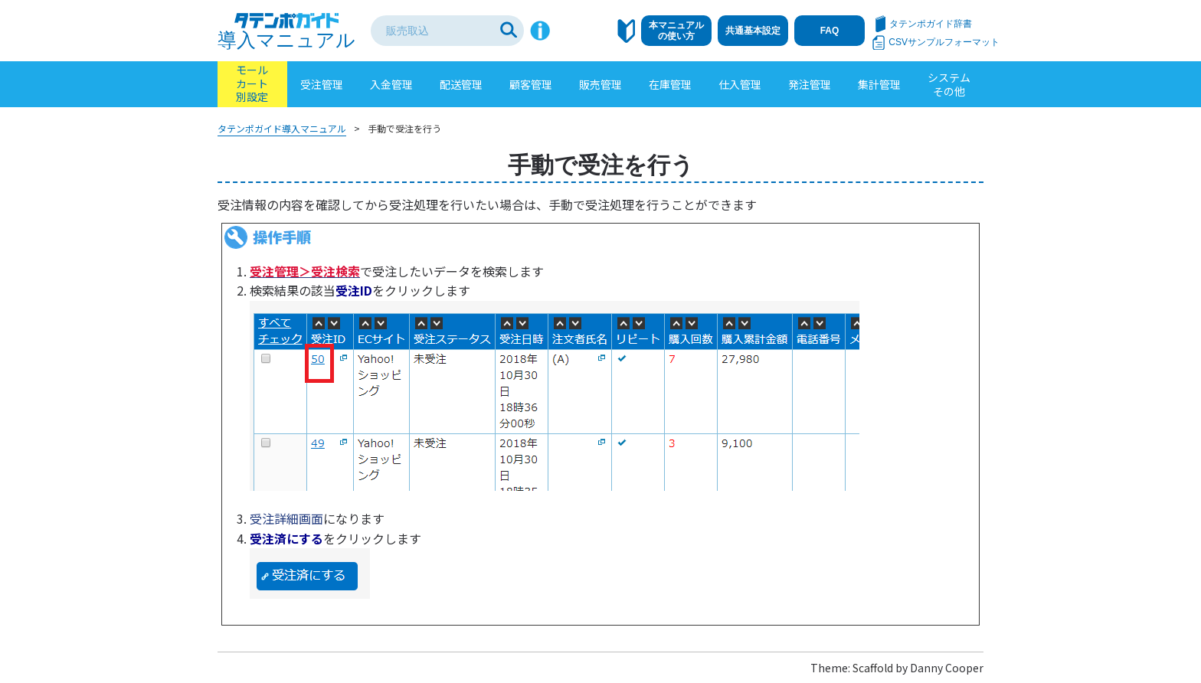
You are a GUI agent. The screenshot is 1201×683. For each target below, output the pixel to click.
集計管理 (879, 84)
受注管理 (321, 84)
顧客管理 (530, 84)
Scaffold (872, 667)
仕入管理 (739, 84)
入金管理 (391, 84)
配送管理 (461, 84)
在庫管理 (670, 84)
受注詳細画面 (286, 518)
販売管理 (600, 84)
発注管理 (809, 84)
